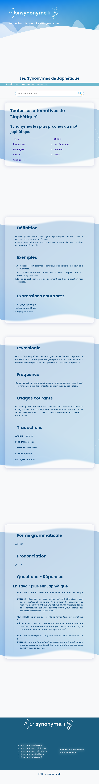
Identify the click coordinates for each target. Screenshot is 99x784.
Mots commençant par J (24, 84)
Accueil (9, 84)
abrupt (57, 138)
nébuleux (58, 149)
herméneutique (61, 144)
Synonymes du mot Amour (33, 748)
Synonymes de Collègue (32, 754)
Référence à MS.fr (68, 752)
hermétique (19, 144)
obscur (16, 154)
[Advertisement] (49, 56)
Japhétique (42, 84)
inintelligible (18, 149)
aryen (16, 138)
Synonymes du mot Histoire (33, 751)
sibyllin (57, 154)
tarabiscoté (19, 159)
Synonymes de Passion (31, 745)
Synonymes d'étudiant (31, 757)
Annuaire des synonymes (72, 749)
